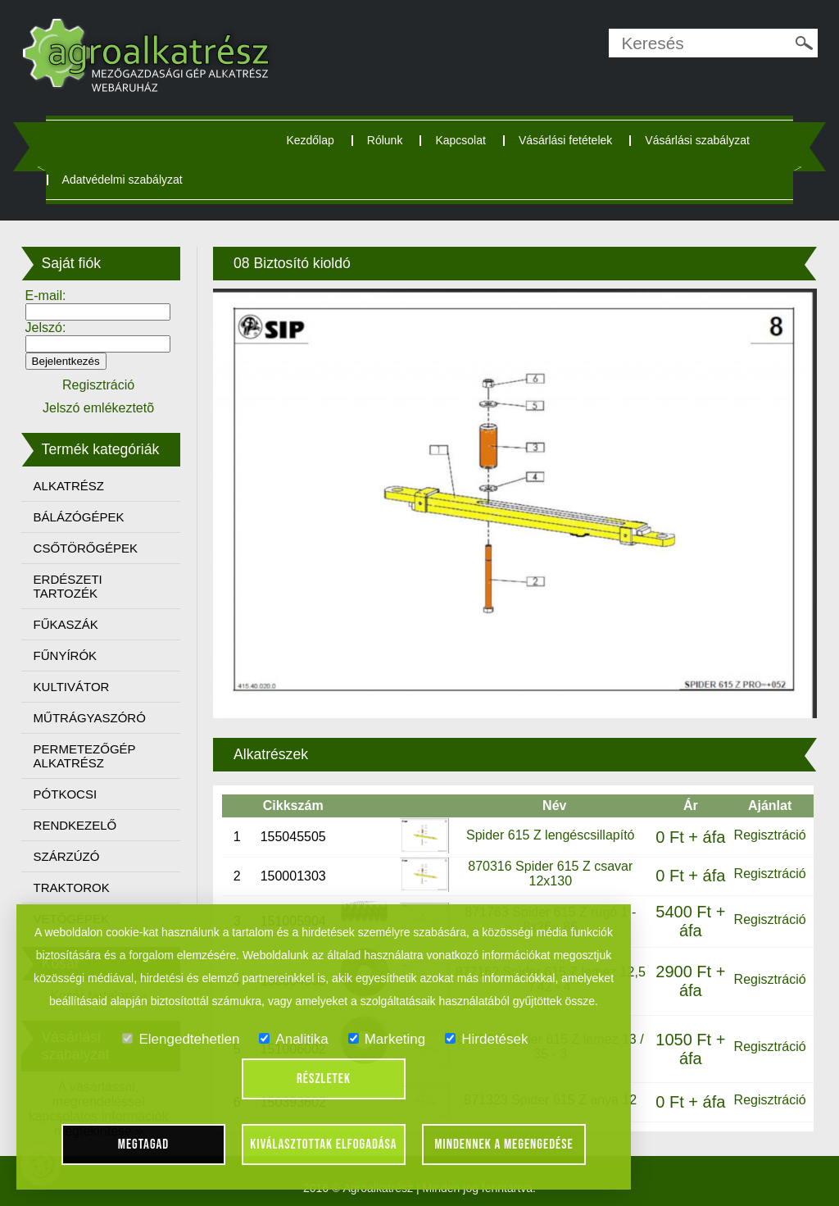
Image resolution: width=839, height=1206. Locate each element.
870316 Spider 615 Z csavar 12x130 (550, 873)
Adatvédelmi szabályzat (122, 179)
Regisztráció (770, 835)
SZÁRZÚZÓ (67, 856)
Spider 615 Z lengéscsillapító (550, 835)
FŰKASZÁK (66, 624)
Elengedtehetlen (180, 1039)
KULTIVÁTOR (72, 687)
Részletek (324, 1079)
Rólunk (385, 140)
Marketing (387, 1039)
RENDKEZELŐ (75, 825)
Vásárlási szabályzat (697, 140)
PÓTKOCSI (66, 794)
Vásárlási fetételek (565, 140)
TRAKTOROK (72, 887)
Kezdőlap (309, 140)
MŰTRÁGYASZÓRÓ (90, 718)
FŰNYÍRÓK (66, 655)
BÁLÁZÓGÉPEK (79, 517)
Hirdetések (486, 1039)
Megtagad (144, 1144)
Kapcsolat (460, 140)
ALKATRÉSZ (69, 486)
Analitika (293, 1039)
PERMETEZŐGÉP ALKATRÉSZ (85, 756)
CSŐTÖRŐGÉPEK (86, 548)
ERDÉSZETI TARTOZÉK (68, 586)
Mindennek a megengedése (504, 1144)
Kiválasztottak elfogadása (323, 1144)
